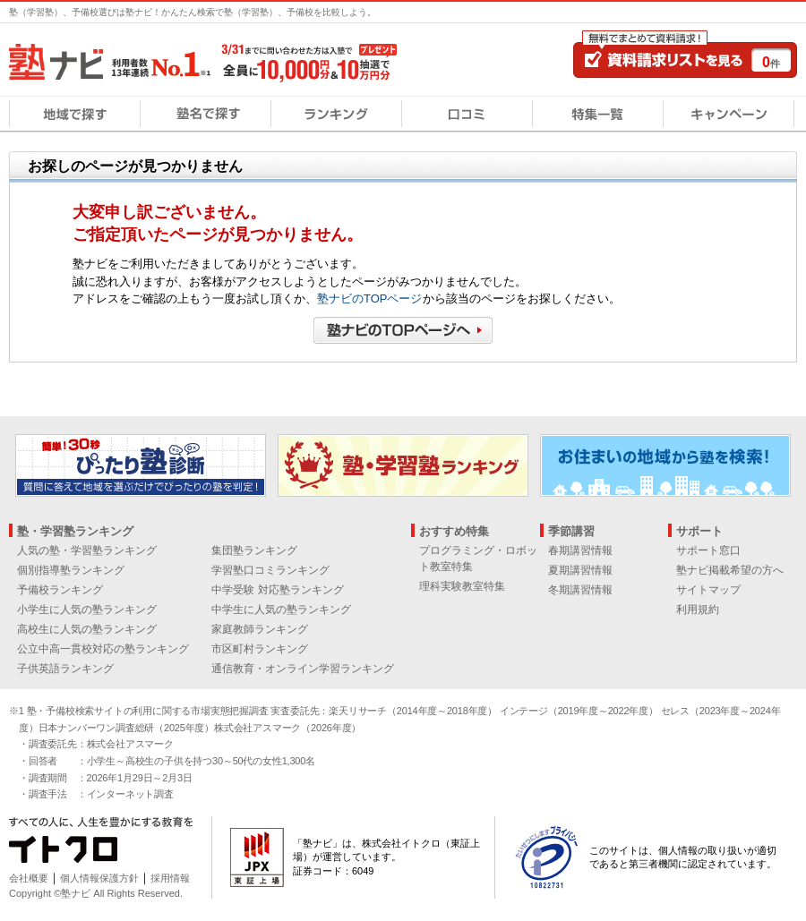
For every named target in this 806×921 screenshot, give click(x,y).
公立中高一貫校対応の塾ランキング (103, 649)
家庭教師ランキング (259, 629)
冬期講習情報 (580, 590)
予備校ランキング (60, 590)
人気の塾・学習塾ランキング (87, 550)
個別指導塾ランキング (70, 570)
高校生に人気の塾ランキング (87, 629)
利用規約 (697, 609)
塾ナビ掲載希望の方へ (730, 570)
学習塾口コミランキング (270, 570)
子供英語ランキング (65, 668)
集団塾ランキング (254, 550)
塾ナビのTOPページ (370, 298)
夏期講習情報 (580, 570)
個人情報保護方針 (99, 878)
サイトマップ (708, 590)
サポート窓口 (708, 550)
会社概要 (28, 878)
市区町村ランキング (259, 649)
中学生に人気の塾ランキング (281, 609)
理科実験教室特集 (462, 586)
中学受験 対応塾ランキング (277, 590)
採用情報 (170, 878)
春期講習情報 (580, 550)
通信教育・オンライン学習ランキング (302, 668)
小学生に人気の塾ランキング (87, 609)
